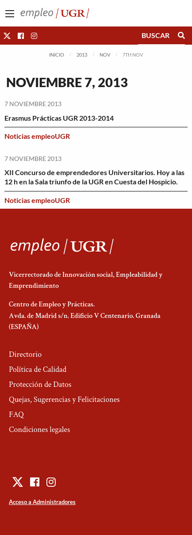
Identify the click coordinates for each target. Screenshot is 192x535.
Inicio (56, 54)
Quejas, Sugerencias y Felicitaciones (64, 399)
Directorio (25, 354)
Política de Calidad (37, 369)
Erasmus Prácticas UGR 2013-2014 (59, 118)
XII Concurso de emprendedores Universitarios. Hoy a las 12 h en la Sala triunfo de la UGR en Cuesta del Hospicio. (94, 177)
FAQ (16, 414)
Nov (105, 54)
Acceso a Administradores (42, 501)
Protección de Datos (40, 384)
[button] (7, 35)
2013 (82, 54)
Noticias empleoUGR (37, 136)
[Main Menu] (9, 13)
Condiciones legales (39, 429)
